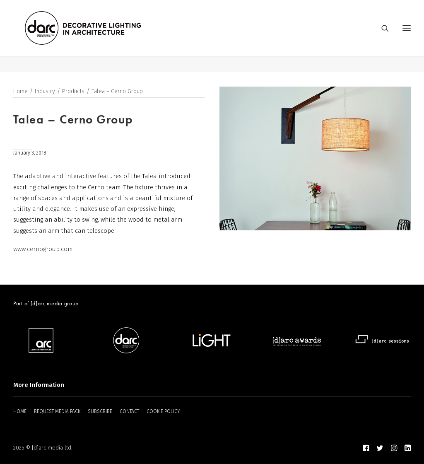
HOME (19, 411)
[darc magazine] (99, 36)
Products (73, 91)
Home (20, 91)
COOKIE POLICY (163, 411)
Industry (45, 91)
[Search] (381, 36)
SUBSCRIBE (100, 411)
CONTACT (129, 411)
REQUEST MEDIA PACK (57, 411)
